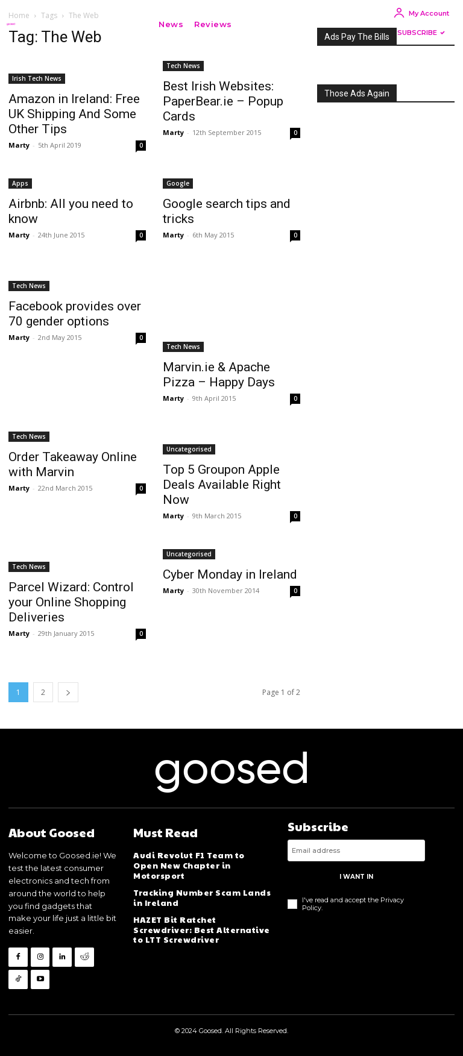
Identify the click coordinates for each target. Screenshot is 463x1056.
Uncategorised (189, 449)
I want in (356, 877)
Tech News (183, 65)
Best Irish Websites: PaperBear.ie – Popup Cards (223, 101)
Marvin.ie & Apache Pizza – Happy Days (219, 374)
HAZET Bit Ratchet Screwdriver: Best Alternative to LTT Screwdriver (199, 919)
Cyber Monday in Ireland (230, 574)
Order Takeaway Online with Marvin (72, 464)
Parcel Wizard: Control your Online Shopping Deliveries (71, 602)
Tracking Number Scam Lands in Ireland (200, 888)
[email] (356, 851)
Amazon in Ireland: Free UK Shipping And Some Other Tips (74, 114)
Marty (19, 144)
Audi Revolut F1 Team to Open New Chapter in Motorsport (199, 860)
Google (177, 183)
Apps (20, 183)
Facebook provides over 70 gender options (74, 313)
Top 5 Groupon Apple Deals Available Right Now (222, 484)
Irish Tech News (36, 78)
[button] (255, 24)
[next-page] (68, 692)
